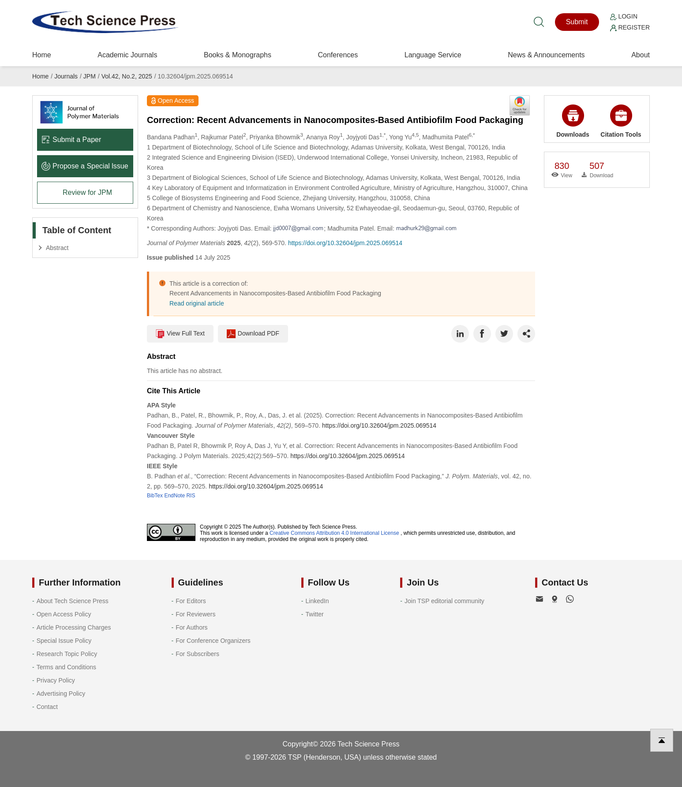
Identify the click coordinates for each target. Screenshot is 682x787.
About (640, 55)
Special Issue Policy (64, 640)
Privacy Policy (56, 680)
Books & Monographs (237, 55)
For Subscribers (197, 653)
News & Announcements (546, 55)
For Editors (191, 600)
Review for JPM (87, 192)
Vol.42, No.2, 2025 (126, 76)
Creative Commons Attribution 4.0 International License (334, 533)
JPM (89, 76)
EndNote (174, 495)
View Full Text (180, 333)
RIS (190, 495)
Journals (66, 76)
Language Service (433, 55)
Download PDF (253, 333)
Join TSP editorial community (444, 600)
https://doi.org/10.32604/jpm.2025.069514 (345, 242)
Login (623, 16)
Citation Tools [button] (620, 121)
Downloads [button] (572, 121)
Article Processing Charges (74, 627)
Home (41, 55)
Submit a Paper (71, 139)
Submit (577, 22)
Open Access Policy (64, 614)
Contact (47, 706)
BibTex (155, 495)
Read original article (196, 303)
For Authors (191, 627)
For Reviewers (195, 614)
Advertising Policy (61, 693)
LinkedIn (317, 600)
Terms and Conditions (66, 667)
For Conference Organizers (213, 640)
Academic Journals (127, 55)
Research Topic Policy (67, 653)
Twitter (315, 614)
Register (630, 27)
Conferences (338, 55)
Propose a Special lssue (84, 166)
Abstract (57, 247)
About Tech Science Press (73, 600)
